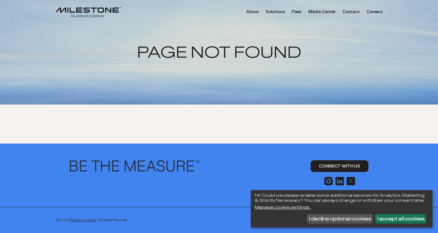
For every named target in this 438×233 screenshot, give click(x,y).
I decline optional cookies (340, 219)
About (252, 11)
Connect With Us (339, 166)
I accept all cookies (401, 219)
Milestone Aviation (82, 220)
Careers (374, 11)
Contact (351, 11)
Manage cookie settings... (283, 207)
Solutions (275, 11)
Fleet (297, 11)
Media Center (322, 11)
